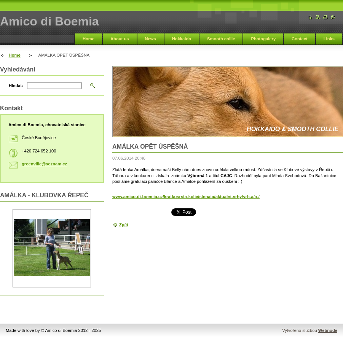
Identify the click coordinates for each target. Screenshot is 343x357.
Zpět (123, 224)
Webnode (327, 330)
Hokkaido (181, 38)
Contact (300, 38)
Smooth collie (221, 38)
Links (329, 38)
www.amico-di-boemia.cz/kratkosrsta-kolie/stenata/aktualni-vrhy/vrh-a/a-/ (186, 196)
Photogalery (263, 38)
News (150, 38)
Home (88, 38)
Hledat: (16, 85)
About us (119, 38)
